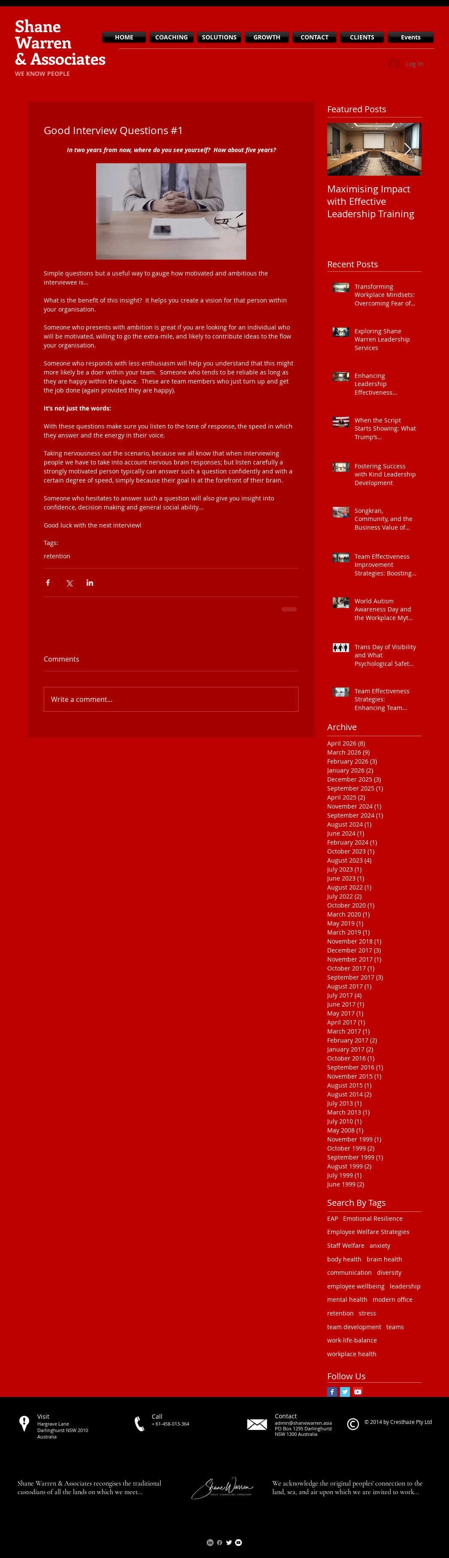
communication (349, 1272)
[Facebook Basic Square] (332, 1392)
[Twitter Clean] (229, 1542)
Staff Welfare (346, 1245)
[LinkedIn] (210, 1542)
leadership (405, 1286)
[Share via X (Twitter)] (69, 582)
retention (57, 556)
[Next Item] (408, 149)
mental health (347, 1299)
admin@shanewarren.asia (303, 1423)
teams (395, 1327)
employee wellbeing (356, 1286)
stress (367, 1313)
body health (344, 1259)
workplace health (352, 1354)
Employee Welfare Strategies (368, 1232)
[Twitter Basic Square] (345, 1392)
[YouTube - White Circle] (238, 1542)
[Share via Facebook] (48, 582)
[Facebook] (219, 1542)
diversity (389, 1272)
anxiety (380, 1245)
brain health (384, 1259)
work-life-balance (352, 1340)
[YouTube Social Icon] (358, 1392)
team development (354, 1327)
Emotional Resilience (373, 1218)
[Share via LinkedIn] (90, 582)
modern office (393, 1299)
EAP (332, 1218)
